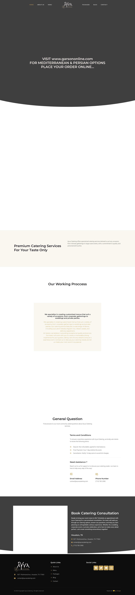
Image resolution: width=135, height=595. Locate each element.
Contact (104, 4)
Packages (86, 4)
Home (31, 4)
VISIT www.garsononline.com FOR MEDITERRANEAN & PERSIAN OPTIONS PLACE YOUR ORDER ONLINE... (67, 63)
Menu (50, 4)
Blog (95, 4)
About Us (40, 4)
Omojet (119, 591)
